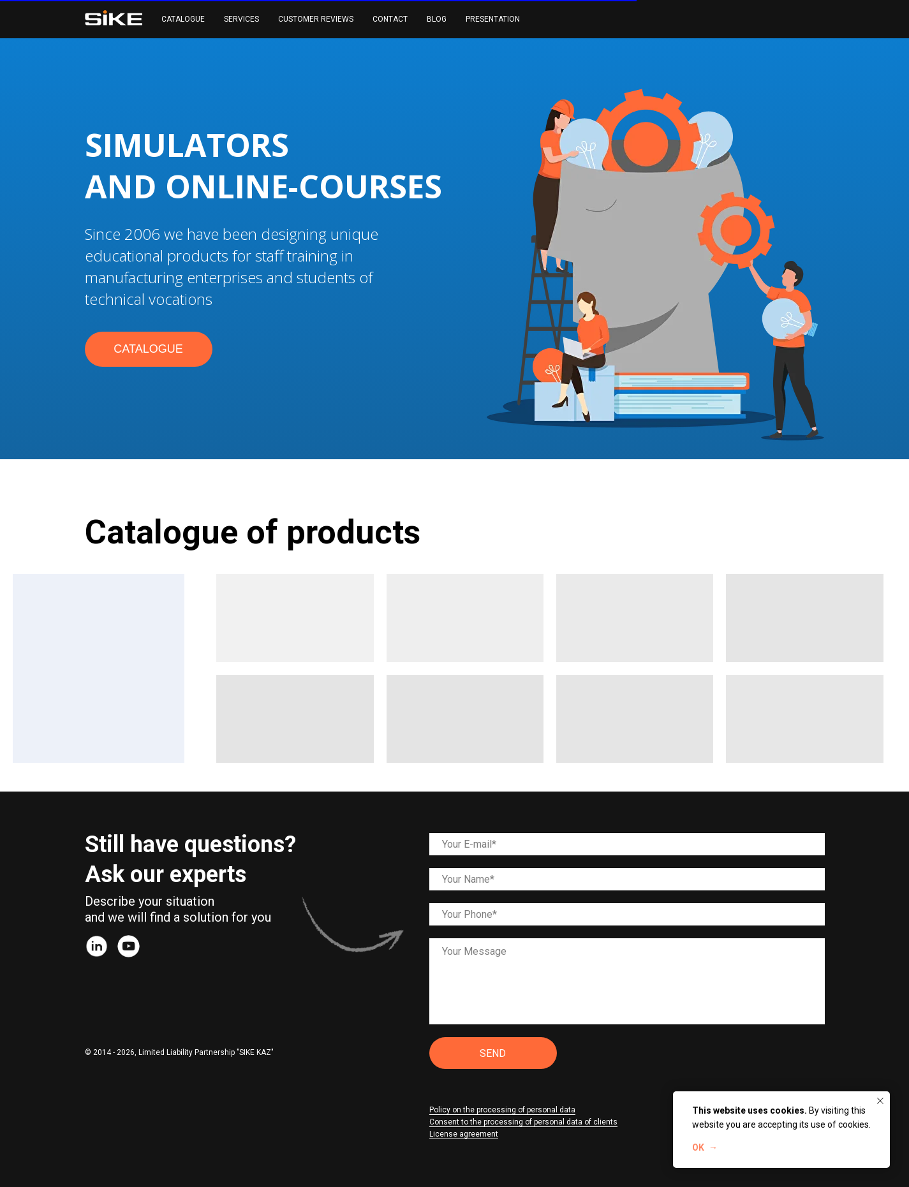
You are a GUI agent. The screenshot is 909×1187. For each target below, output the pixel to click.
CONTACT (390, 19)
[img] (96, 946)
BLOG (437, 19)
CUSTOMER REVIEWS (315, 19)
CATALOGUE (183, 19)
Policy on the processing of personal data (502, 1109)
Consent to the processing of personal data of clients (523, 1121)
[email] (627, 844)
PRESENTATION (493, 19)
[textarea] (627, 981)
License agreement (463, 1134)
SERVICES (241, 19)
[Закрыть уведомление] (880, 1101)
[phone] (627, 914)
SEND (493, 1053)
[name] (627, 879)
